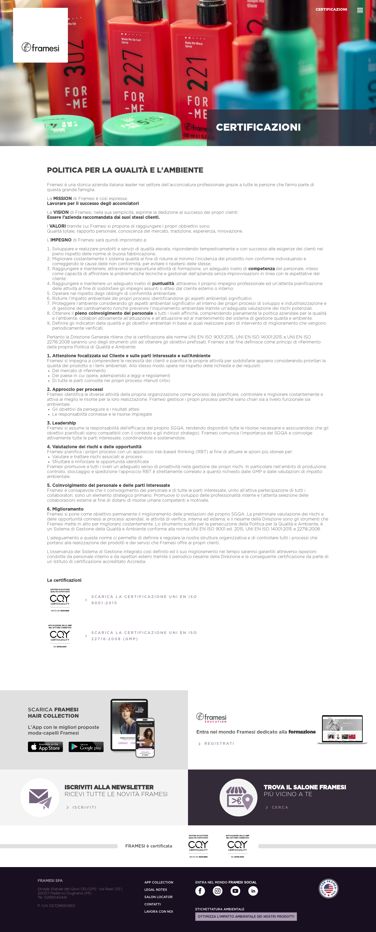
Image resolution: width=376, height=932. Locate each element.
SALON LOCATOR (158, 897)
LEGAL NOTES (155, 889)
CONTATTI (152, 904)
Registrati (215, 744)
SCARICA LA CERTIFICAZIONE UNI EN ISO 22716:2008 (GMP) (140, 636)
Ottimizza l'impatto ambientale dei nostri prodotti (246, 916)
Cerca (276, 807)
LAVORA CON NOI (158, 911)
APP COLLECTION (158, 882)
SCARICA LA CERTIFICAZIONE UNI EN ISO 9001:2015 (140, 600)
